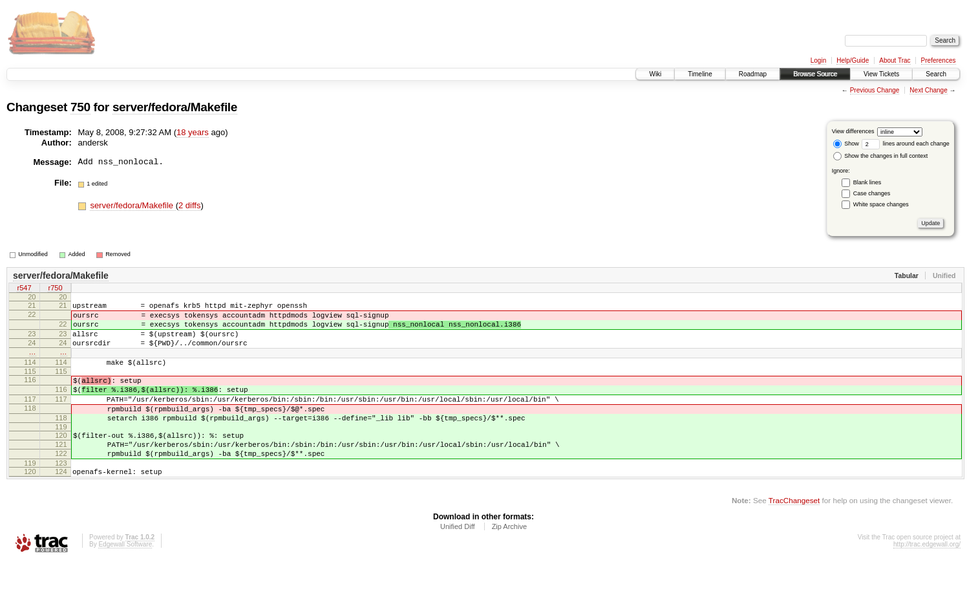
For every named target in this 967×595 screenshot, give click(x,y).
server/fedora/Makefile (174, 107)
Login (818, 60)
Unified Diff (457, 559)
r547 (24, 289)
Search (936, 74)
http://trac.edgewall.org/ (927, 577)
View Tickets (881, 74)
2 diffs (189, 205)
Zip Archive (509, 559)
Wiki (655, 74)
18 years (192, 132)
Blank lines (867, 182)
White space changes (881, 204)
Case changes (872, 193)
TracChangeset (794, 533)
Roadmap (753, 74)
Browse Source (815, 74)
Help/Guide (852, 60)
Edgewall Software (125, 577)
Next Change (928, 90)
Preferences (938, 60)
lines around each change (906, 143)
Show (846, 143)
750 (80, 107)
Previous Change (875, 90)
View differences (853, 131)
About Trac (894, 60)
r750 (55, 289)
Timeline (700, 74)
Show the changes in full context (880, 156)
